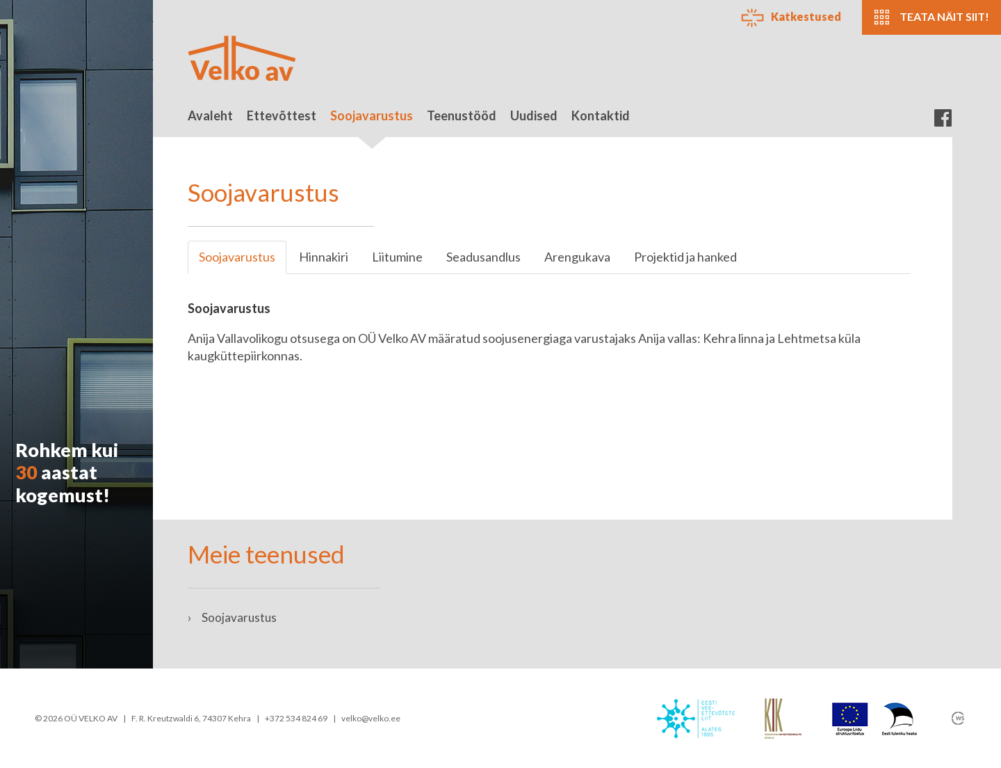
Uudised (534, 115)
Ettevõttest (281, 115)
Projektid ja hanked (685, 256)
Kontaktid (600, 115)
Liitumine (397, 256)
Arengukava (577, 256)
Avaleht (210, 115)
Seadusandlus (483, 256)
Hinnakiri (323, 256)
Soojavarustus (371, 122)
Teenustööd (461, 115)
